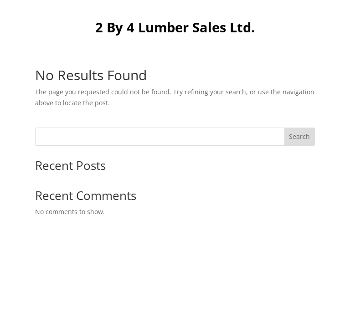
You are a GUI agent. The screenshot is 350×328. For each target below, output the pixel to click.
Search (299, 136)
